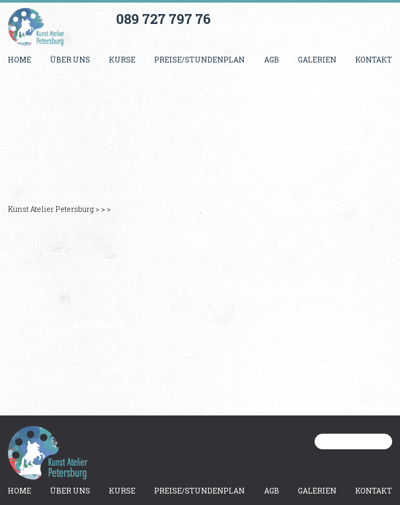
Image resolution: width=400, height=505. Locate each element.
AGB (271, 60)
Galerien (317, 60)
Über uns (70, 60)
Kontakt (373, 60)
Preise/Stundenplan (199, 60)
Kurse (122, 60)
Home (19, 60)
